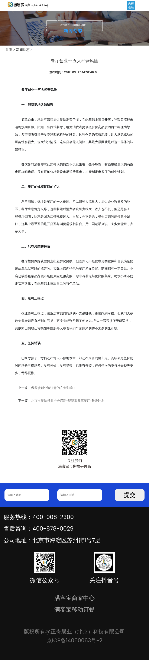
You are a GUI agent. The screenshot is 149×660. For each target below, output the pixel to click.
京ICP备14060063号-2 (75, 640)
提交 (130, 495)
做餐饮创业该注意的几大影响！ (53, 388)
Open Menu (143, 5)
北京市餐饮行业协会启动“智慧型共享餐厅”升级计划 (67, 400)
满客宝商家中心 (74, 598)
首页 (9, 50)
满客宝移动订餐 (74, 609)
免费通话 (131, 5)
